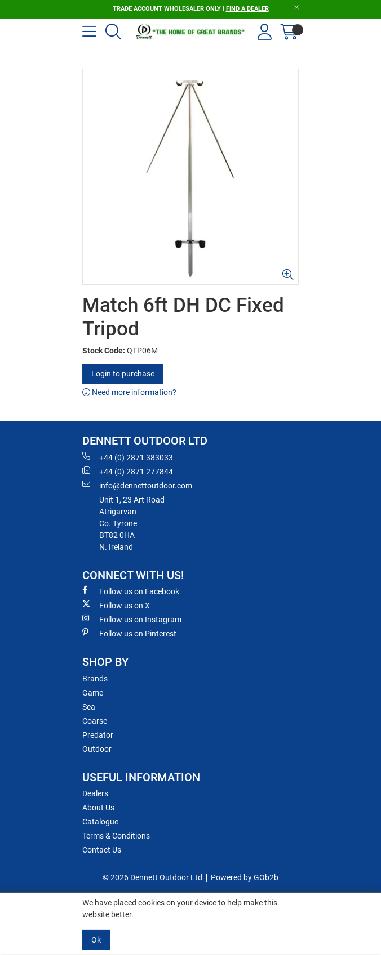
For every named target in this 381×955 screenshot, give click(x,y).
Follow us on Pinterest (129, 633)
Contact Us (101, 849)
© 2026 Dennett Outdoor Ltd (152, 877)
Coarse (94, 720)
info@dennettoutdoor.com (137, 485)
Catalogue (100, 821)
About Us (98, 807)
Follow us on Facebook (130, 591)
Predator (97, 734)
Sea (88, 706)
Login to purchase (122, 373)
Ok (96, 939)
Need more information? (129, 392)
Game (92, 692)
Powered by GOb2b (244, 877)
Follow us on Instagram (131, 619)
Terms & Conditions (116, 835)
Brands (95, 678)
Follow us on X (116, 605)
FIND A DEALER (247, 8)
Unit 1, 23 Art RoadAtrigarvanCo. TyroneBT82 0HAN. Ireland (132, 523)
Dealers (95, 793)
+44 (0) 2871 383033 (127, 457)
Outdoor (97, 749)
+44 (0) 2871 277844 (127, 471)
